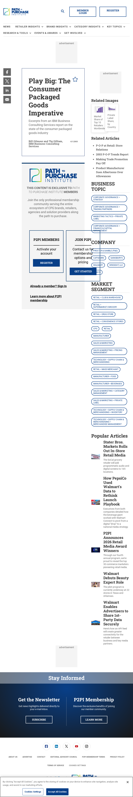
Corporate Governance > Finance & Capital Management (106, 228)
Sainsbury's (117, 258)
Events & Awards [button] (46, 33)
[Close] (127, 782)
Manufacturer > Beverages (107, 384)
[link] (7, 72)
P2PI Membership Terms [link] (93, 757)
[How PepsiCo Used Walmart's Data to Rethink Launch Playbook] (95, 502)
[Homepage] (15, 12)
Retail (107, 328)
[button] (99, 118)
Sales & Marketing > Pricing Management (107, 351)
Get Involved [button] (73, 33)
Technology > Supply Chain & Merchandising (108, 361)
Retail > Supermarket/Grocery (105, 306)
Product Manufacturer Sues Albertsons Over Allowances (110, 172)
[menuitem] (9, 27)
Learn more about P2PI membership (45, 298)
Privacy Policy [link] (117, 757)
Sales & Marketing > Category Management (108, 392)
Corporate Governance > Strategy (106, 198)
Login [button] (48, 286)
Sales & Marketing (103, 343)
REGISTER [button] (46, 262)
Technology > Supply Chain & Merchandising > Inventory (108, 411)
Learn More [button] (94, 719)
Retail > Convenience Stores (108, 321)
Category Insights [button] (87, 26)
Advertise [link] (27, 757)
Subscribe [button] (39, 719)
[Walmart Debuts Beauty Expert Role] (95, 584)
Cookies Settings (77, 765)
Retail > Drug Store (103, 314)
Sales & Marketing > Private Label (107, 401)
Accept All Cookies (57, 791)
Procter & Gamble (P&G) (105, 251)
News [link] (6, 26)
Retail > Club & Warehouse (107, 297)
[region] (66, 787)
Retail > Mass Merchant (105, 369)
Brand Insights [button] (57, 26)
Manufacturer (101, 336)
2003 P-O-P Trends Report (112, 154)
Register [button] (113, 10)
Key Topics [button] (114, 26)
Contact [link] (41, 757)
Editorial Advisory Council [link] (63, 757)
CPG (95, 328)
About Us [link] (13, 757)
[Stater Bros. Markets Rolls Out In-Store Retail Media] (95, 456)
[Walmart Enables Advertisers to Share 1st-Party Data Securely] (95, 622)
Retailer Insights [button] (27, 26)
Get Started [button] (83, 271)
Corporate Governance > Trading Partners (106, 208)
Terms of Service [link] (55, 765)
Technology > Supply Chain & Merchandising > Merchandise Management (108, 421)
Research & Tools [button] (15, 33)
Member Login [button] (83, 12)
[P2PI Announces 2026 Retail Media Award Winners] (95, 550)
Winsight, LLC (116, 265)
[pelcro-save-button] (74, 80)
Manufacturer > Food (104, 376)
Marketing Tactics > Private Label (108, 217)
